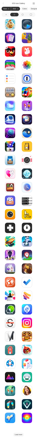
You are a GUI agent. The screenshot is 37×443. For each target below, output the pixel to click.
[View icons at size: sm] (6, 14)
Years (6, 9)
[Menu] (33, 3)
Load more (18, 434)
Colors (24, 9)
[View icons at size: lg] (23, 14)
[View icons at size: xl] (31, 14)
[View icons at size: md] (14, 14)
